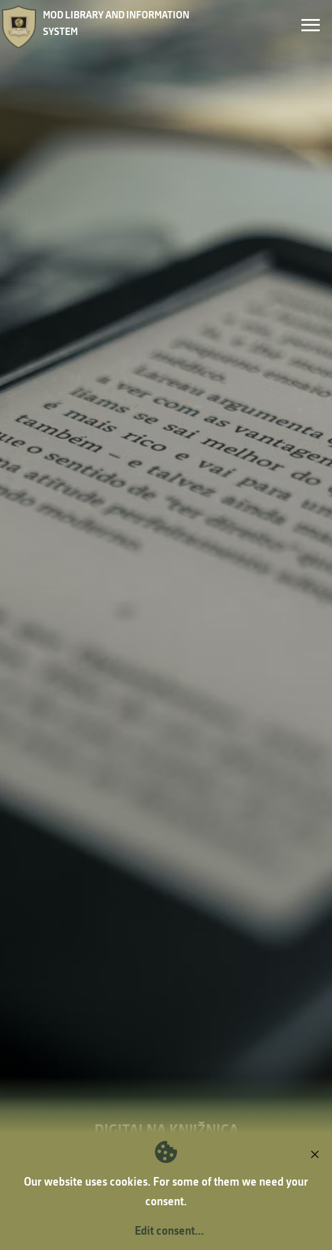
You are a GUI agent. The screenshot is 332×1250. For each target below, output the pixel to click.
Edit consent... (169, 1230)
